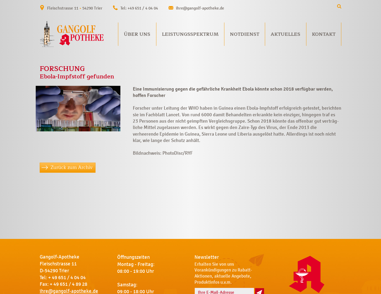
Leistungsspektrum (190, 34)
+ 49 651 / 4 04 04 (67, 277)
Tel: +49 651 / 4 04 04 (139, 8)
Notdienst (244, 34)
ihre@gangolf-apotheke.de (200, 8)
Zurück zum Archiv (72, 167)
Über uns (137, 34)
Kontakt (323, 34)
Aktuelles (285, 34)
